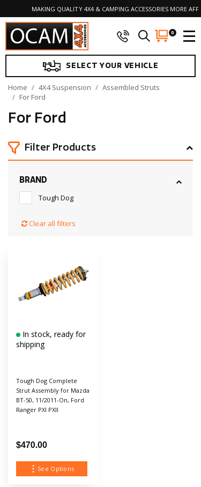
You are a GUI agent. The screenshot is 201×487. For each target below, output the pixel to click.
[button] (100, 148)
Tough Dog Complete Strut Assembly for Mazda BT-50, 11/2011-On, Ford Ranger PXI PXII (53, 395)
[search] (144, 36)
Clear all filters (48, 223)
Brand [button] (33, 180)
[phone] (122, 36)
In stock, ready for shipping (51, 339)
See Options (51, 468)
